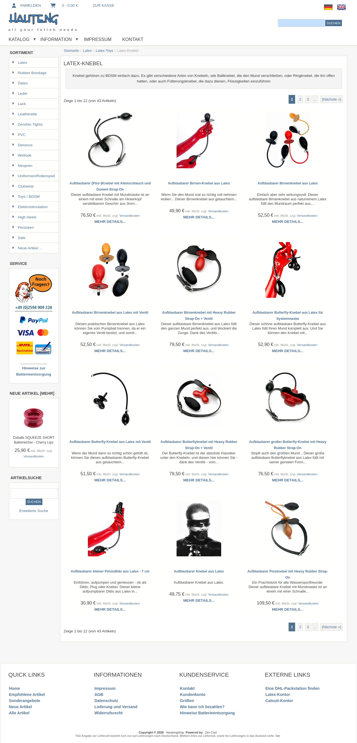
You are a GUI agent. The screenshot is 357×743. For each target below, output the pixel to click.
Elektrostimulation (30, 207)
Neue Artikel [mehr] (32, 393)
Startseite (71, 50)
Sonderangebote (24, 700)
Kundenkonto (193, 694)
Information (56, 39)
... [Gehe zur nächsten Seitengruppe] (314, 99)
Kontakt (132, 39)
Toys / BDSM (26, 196)
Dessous (22, 145)
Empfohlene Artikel (27, 694)
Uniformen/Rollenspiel (33, 176)
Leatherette (24, 114)
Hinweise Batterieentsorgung (207, 713)
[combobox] (301, 23)
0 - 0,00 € (64, 5)
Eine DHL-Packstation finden (293, 688)
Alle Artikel (19, 713)
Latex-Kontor (278, 694)
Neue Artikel (20, 707)
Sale (18, 238)
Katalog (19, 39)
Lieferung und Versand (116, 707)
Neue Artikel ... (27, 248)
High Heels (24, 217)
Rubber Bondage (29, 73)
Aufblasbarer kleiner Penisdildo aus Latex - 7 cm (110, 571)
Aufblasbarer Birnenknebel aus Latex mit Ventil (110, 313)
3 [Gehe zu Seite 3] (308, 99)
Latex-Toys (104, 50)
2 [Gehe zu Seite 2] (300, 99)
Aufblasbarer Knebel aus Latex (199, 571)
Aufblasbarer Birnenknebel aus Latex (287, 183)
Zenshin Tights (27, 124)
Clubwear (23, 186)
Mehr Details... (110, 222)
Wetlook (22, 155)
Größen (187, 700)
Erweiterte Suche (33, 511)
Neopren (22, 166)
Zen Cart (211, 732)
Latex (87, 50)
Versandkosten (33, 456)
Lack (19, 104)
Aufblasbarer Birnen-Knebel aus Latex (199, 183)
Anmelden (26, 5)
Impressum (97, 39)
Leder (20, 93)
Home (14, 688)
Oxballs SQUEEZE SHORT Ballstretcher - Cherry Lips (33, 440)
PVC (19, 135)
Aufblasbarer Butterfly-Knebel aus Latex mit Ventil (110, 442)
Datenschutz (106, 700)
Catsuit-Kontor (279, 700)
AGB (99, 694)
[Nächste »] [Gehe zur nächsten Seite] (331, 99)
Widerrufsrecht (109, 713)
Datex (20, 83)
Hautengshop (175, 732)
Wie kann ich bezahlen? (202, 707)
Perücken (23, 227)
